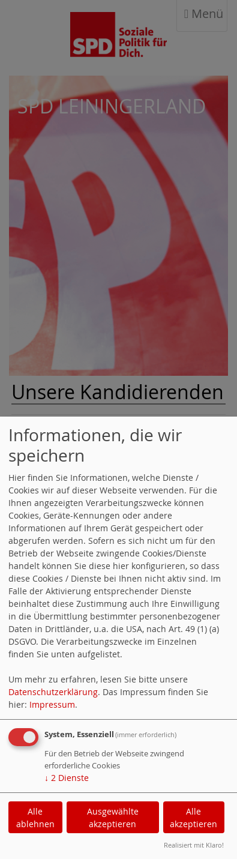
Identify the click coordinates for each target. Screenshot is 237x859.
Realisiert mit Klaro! (194, 844)
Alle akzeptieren (193, 818)
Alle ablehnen (35, 818)
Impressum (52, 704)
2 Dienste (66, 777)
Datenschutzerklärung (53, 692)
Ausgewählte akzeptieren (113, 818)
